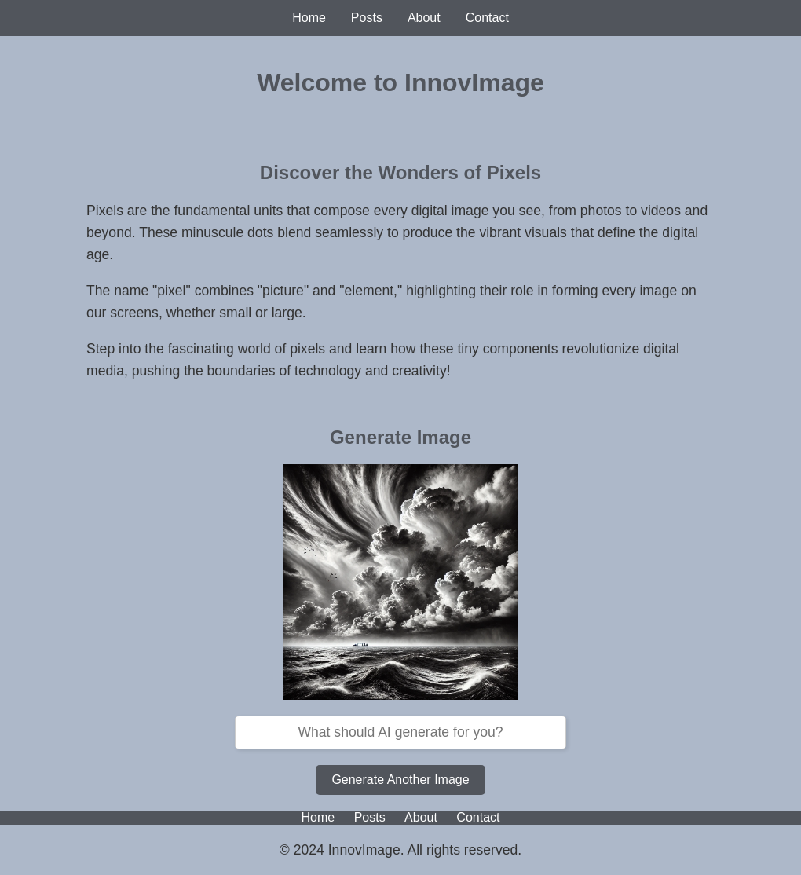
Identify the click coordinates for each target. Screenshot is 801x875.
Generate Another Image (400, 779)
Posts (366, 17)
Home (309, 17)
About (424, 17)
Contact (487, 17)
